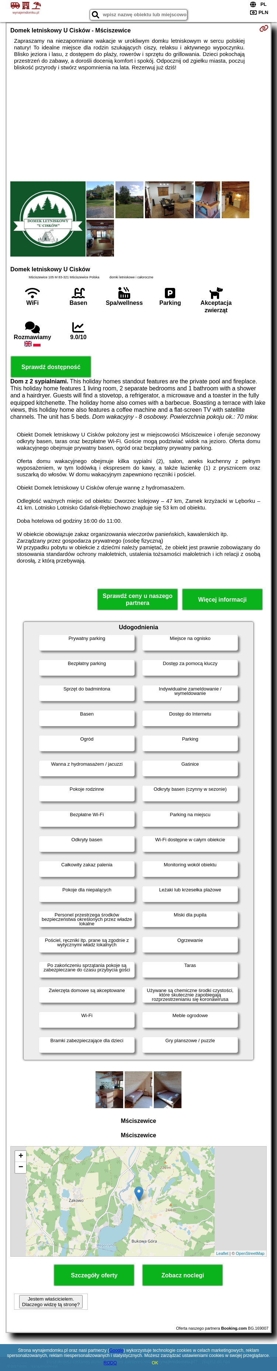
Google (116, 1350)
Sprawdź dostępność (50, 367)
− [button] (20, 1167)
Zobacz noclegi (183, 1275)
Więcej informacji (222, 599)
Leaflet (222, 1253)
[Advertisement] (138, 126)
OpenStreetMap (250, 1253)
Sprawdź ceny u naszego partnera (137, 599)
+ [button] (20, 1156)
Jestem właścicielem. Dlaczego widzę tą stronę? (51, 1301)
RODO (110, 1362)
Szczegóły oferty (94, 1275)
